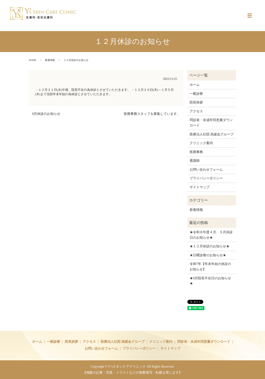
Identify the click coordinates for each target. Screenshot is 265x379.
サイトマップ (200, 187)
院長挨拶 (196, 102)
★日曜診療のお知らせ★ (208, 255)
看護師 (195, 160)
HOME (32, 60)
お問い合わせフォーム (206, 169)
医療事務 (196, 152)
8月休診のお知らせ (46, 113)
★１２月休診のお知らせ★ (209, 246)
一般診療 (196, 93)
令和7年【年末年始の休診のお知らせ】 (210, 266)
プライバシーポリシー (206, 178)
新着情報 (50, 60)
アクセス (196, 111)
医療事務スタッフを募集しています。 (152, 113)
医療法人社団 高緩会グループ (212, 134)
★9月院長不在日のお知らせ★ (210, 280)
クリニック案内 (201, 143)
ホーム (195, 84)
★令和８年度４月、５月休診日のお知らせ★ (211, 234)
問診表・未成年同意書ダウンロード (211, 122)
